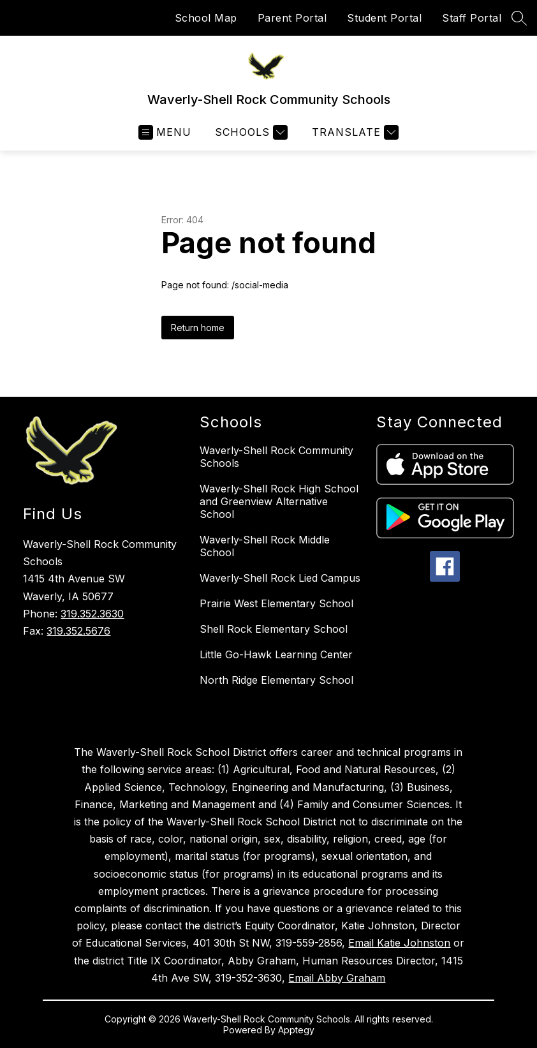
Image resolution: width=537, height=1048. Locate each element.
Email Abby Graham (336, 977)
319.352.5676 (78, 630)
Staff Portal (471, 17)
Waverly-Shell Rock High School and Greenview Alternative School (279, 501)
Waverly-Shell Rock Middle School (265, 546)
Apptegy (296, 1029)
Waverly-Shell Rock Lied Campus (280, 578)
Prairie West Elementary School (276, 603)
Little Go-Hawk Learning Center (276, 654)
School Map (206, 17)
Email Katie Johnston (399, 942)
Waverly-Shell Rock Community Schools (276, 456)
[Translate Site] (354, 132)
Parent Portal (292, 17)
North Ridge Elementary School (276, 680)
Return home (197, 327)
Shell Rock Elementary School (274, 629)
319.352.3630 (92, 613)
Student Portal (384, 17)
